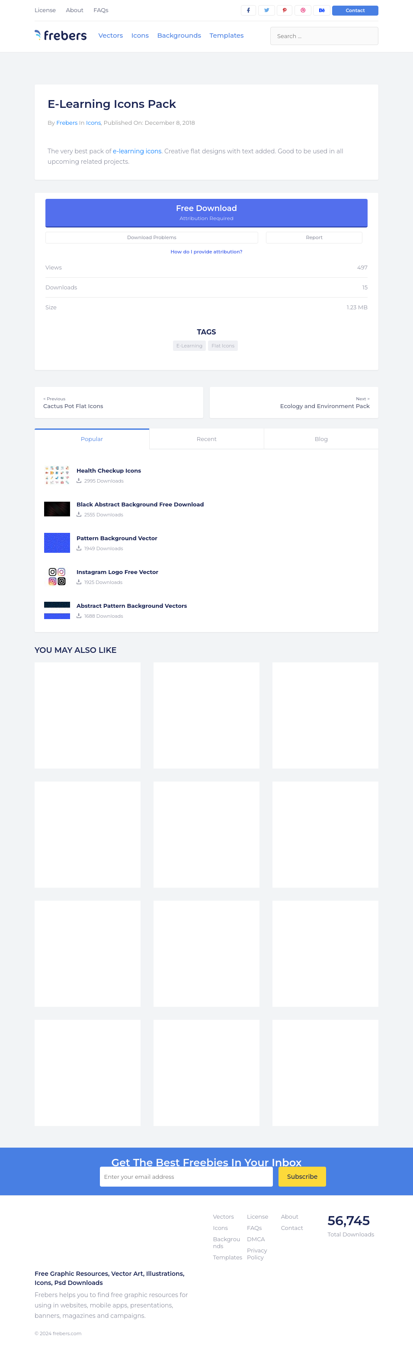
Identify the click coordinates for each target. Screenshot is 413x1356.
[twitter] (266, 10)
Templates (226, 35)
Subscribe (302, 1177)
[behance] (321, 10)
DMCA (256, 1239)
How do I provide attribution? (206, 252)
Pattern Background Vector (117, 538)
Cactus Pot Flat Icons (119, 402)
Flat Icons (222, 346)
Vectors (110, 35)
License (45, 9)
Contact (355, 10)
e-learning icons (137, 151)
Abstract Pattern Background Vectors (132, 605)
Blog (321, 438)
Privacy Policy (257, 1254)
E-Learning (189, 346)
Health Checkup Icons (109, 470)
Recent (207, 438)
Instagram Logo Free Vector (117, 571)
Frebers (66, 122)
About (74, 9)
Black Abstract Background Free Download (140, 504)
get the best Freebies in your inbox (206, 1163)
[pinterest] (284, 10)
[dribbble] (303, 10)
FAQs (100, 9)
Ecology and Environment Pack (294, 402)
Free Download (206, 212)
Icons (140, 35)
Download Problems (151, 237)
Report (314, 237)
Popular (92, 438)
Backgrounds (179, 35)
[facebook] (248, 10)
